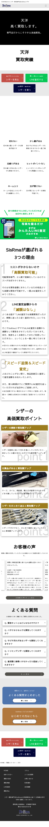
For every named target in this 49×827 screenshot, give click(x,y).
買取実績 (7, 783)
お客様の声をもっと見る (25, 598)
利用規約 (27, 783)
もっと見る (25, 674)
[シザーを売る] (12, 78)
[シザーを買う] (25, 88)
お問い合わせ (28, 779)
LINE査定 (7, 787)
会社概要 (27, 787)
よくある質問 (28, 774)
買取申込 (7, 791)
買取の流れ (7, 779)
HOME (6, 770)
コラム (26, 770)
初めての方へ (8, 774)
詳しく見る (24, 701)
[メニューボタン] (46, 5)
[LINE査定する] (36, 78)
